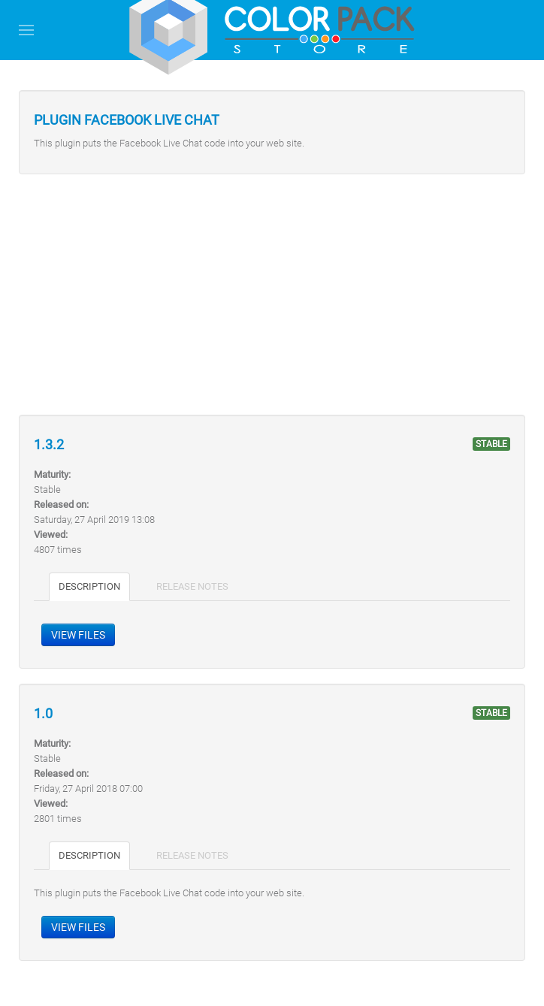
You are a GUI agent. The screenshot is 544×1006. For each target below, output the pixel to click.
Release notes (192, 586)
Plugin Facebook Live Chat (126, 120)
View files (78, 635)
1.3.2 (49, 444)
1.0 (43, 713)
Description (89, 586)
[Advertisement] (272, 294)
